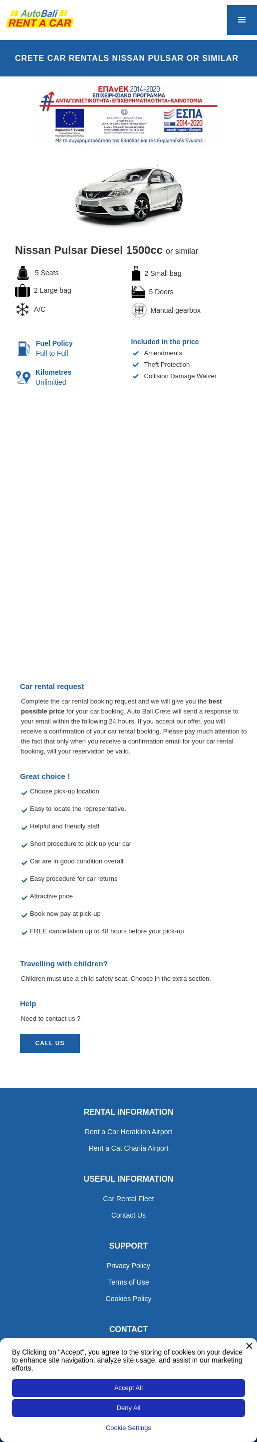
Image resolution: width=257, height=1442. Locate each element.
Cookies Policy (129, 1299)
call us (50, 1043)
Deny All (129, 1408)
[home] (37, 18)
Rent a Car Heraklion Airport (128, 1132)
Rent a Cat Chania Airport (129, 1148)
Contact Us (128, 1215)
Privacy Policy (128, 1266)
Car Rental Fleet (128, 1199)
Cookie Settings (128, 1428)
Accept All (128, 1388)
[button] (242, 20)
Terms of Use (128, 1282)
